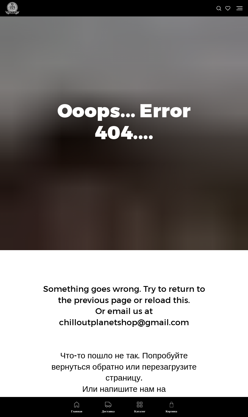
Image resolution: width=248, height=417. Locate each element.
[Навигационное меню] (239, 8)
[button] (218, 8)
